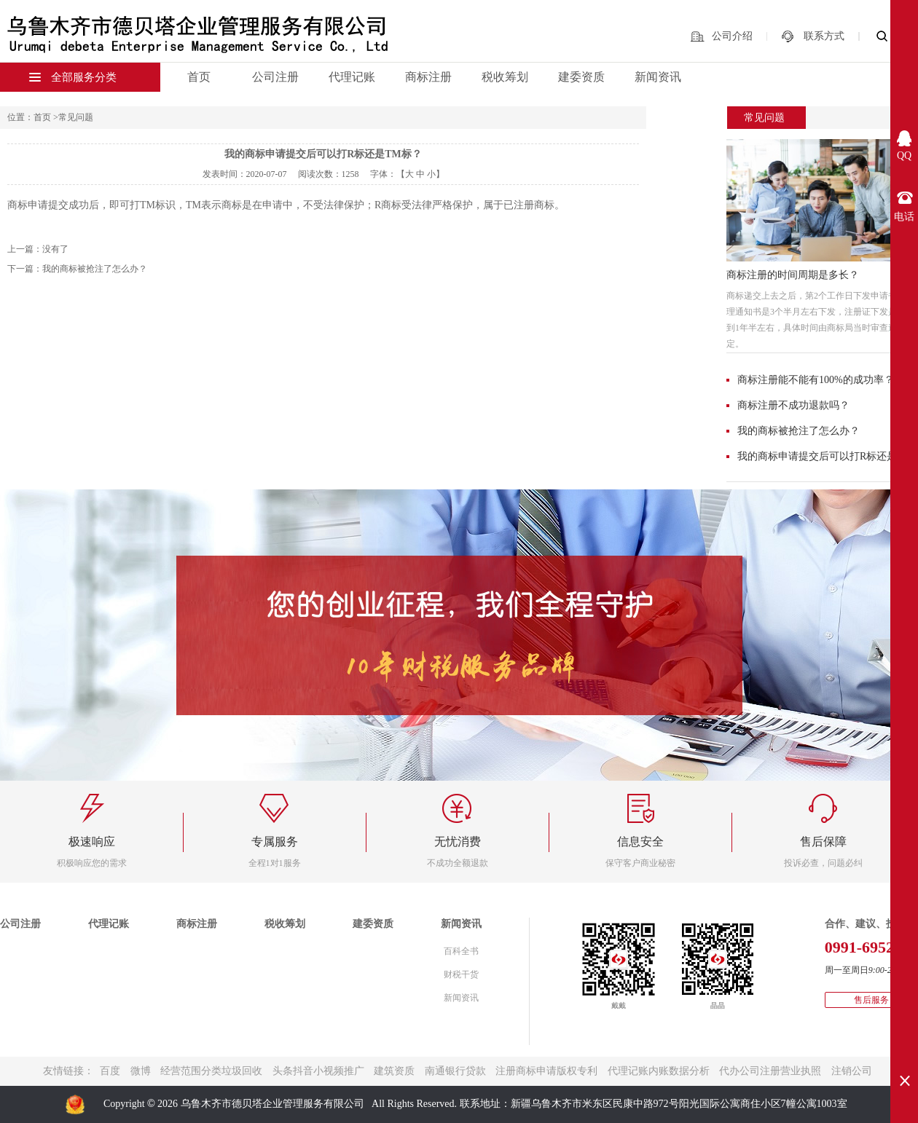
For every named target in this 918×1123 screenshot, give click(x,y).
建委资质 (581, 77)
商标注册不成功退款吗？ (793, 405)
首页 (199, 77)
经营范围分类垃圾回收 (211, 1070)
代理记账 (352, 77)
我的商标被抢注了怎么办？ (798, 430)
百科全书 (461, 951)
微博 (140, 1070)
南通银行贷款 (455, 1070)
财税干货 (461, 974)
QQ (904, 155)
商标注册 (428, 77)
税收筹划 (505, 77)
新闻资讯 (658, 77)
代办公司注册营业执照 (770, 1070)
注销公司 (851, 1070)
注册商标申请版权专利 (546, 1070)
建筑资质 (394, 1070)
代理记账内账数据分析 (659, 1070)
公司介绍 (732, 36)
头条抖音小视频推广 (318, 1070)
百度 (110, 1070)
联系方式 (824, 36)
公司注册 (275, 77)
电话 (904, 216)
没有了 (55, 249)
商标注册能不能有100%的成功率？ (815, 379)
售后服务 (871, 1000)
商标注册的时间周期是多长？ (792, 274)
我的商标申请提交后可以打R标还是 (817, 456)
